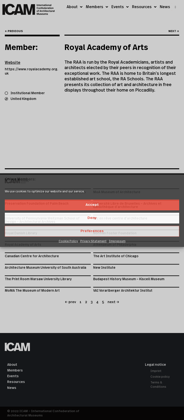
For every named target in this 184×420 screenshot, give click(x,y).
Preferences (92, 231)
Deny (92, 218)
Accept (92, 205)
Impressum (117, 241)
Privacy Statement (93, 241)
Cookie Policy (68, 241)
